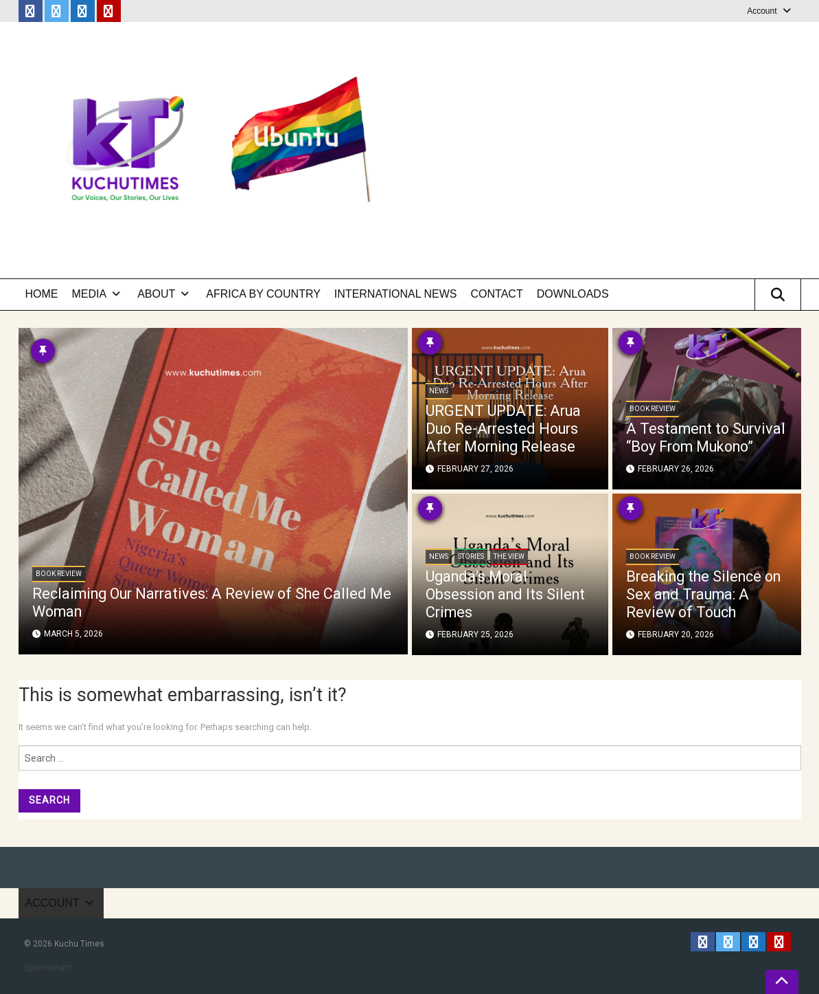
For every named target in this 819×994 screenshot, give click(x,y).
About (156, 294)
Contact (497, 294)
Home (41, 294)
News (438, 392)
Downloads (573, 294)
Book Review (59, 574)
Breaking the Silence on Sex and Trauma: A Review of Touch (700, 595)
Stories (471, 558)
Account (761, 11)
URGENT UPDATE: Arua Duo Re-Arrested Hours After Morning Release (504, 429)
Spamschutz (48, 968)
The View (509, 558)
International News (395, 294)
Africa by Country (263, 294)
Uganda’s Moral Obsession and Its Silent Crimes (508, 595)
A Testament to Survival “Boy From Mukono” (689, 429)
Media (89, 294)
